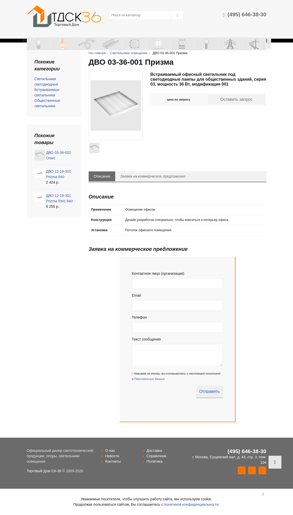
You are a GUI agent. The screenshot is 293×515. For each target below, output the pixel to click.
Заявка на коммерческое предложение (153, 176)
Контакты (113, 461)
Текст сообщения (146, 339)
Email (136, 295)
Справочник (156, 456)
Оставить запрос (236, 99)
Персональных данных (149, 378)
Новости (112, 456)
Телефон (139, 317)
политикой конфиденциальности (191, 504)
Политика (154, 461)
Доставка (154, 450)
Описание (102, 176)
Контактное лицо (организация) (158, 273)
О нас (110, 450)
